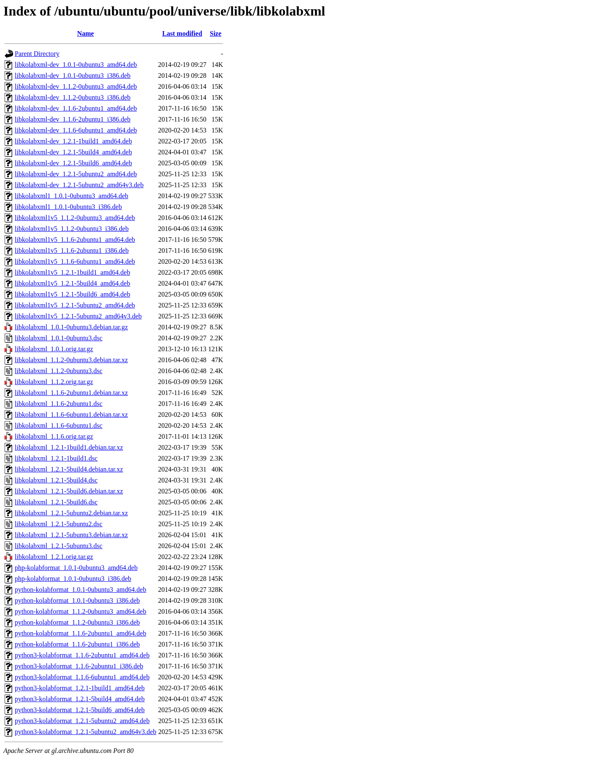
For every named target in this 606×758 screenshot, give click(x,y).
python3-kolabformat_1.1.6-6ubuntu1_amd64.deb (82, 677)
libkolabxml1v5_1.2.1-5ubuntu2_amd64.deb (75, 305)
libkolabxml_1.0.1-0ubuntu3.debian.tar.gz (71, 327)
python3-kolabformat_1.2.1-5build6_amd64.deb (80, 709)
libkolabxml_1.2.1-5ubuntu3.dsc (58, 545)
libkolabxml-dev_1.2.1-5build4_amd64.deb (73, 152)
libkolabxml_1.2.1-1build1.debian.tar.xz (69, 447)
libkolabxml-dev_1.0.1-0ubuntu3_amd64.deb (76, 64)
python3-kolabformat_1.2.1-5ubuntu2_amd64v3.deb (85, 731)
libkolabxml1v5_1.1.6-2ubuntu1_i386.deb (72, 250)
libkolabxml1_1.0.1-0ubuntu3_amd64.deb (71, 195)
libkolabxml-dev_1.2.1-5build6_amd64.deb (73, 163)
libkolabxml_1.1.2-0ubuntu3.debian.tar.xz (71, 359)
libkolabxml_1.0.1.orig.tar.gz (54, 348)
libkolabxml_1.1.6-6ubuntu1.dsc (58, 425)
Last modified (182, 33)
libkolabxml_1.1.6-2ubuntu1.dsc (58, 403)
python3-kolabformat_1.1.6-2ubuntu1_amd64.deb (82, 655)
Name (85, 33)
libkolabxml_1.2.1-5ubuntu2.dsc (58, 523)
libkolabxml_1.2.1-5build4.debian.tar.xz (69, 469)
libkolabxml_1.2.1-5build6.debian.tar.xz (69, 491)
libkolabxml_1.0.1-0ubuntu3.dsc (58, 338)
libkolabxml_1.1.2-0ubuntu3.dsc (58, 370)
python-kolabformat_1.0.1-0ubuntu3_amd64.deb (80, 589)
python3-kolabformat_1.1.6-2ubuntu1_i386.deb (79, 666)
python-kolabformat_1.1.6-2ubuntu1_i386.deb (77, 644)
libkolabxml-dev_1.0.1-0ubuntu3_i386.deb (72, 75)
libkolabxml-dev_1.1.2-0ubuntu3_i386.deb (72, 97)
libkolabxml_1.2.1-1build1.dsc (56, 458)
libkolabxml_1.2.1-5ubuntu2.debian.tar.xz (71, 513)
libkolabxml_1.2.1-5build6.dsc (56, 502)
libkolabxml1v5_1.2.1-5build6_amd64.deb (72, 294)
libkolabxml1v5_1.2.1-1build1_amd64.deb (72, 272)
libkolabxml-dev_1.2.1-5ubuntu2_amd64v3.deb (79, 184)
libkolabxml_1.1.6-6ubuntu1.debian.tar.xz (71, 414)
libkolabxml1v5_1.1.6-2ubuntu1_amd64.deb (75, 239)
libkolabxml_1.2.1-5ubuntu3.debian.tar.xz (71, 534)
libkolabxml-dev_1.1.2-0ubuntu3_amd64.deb (76, 86)
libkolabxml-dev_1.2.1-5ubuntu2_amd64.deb (76, 174)
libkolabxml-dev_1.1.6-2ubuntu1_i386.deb (72, 119)
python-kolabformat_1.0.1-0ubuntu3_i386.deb (77, 600)
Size (216, 33)
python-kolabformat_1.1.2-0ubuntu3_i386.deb (77, 622)
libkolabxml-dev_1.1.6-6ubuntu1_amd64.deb (76, 130)
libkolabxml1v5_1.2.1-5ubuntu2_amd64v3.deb (78, 316)
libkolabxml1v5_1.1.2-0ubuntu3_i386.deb (72, 228)
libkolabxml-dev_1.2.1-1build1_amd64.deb (73, 141)
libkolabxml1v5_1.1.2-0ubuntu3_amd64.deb (75, 217)
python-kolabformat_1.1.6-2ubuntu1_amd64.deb (80, 633)
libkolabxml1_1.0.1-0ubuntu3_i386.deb (68, 206)
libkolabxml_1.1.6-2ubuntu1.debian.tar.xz (71, 392)
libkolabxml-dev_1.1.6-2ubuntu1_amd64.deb (76, 108)
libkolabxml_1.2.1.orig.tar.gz (54, 556)
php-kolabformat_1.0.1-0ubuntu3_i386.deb (73, 578)
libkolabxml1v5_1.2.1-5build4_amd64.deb (72, 283)
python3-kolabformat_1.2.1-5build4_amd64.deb (80, 698)
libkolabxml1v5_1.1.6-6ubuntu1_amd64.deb (75, 261)
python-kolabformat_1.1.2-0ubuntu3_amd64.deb (80, 611)
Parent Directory (37, 53)
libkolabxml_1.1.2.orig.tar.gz (54, 381)
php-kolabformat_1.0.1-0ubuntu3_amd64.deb (76, 567)
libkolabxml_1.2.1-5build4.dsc (56, 480)
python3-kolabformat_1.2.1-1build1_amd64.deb (80, 688)
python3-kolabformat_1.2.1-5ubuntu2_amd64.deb (82, 720)
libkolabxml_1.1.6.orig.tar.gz (54, 436)
